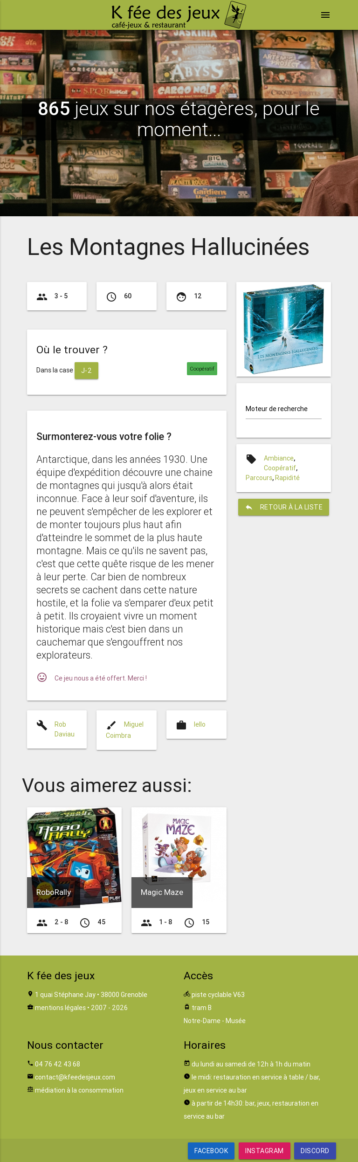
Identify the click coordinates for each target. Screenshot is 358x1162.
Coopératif (280, 468)
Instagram (264, 1151)
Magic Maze (162, 892)
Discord (315, 1151)
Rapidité (287, 478)
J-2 (86, 370)
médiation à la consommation (79, 1090)
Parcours (259, 478)
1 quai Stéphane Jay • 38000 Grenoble (91, 994)
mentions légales (60, 1008)
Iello (200, 724)
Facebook (211, 1151)
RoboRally (53, 892)
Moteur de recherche (277, 409)
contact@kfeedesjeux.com (75, 1077)
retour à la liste (284, 507)
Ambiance (279, 458)
